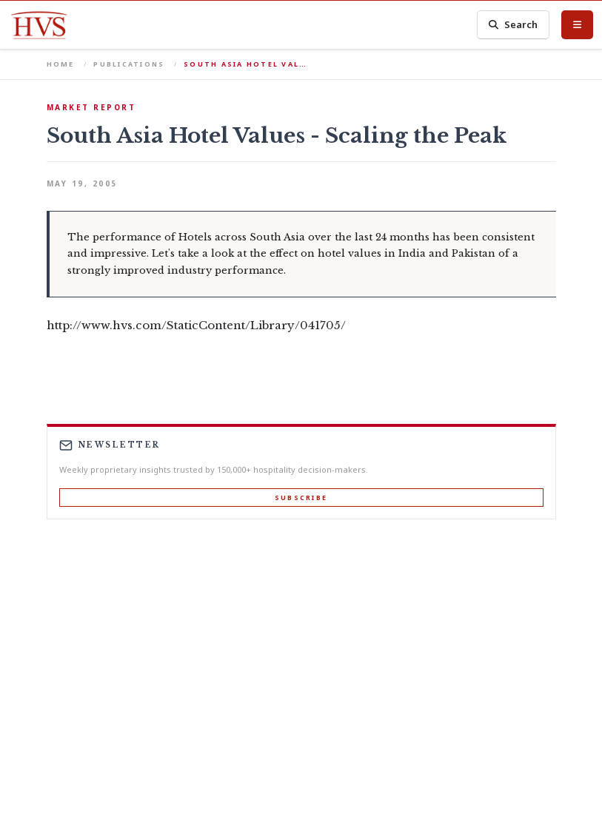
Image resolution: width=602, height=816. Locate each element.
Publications (128, 64)
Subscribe (301, 497)
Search (513, 25)
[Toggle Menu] (577, 24)
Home (61, 64)
